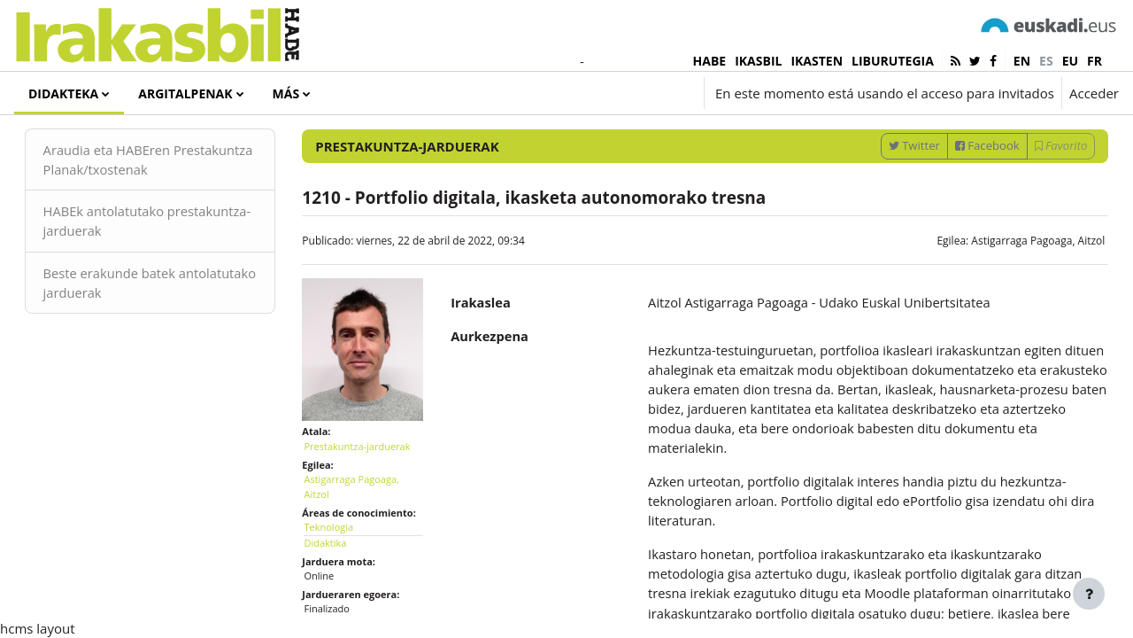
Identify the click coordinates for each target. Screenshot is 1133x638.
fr (1094, 60)
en (1022, 60)
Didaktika (338, 578)
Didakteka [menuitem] (63, 93)
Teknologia (341, 563)
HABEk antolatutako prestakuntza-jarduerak (140, 265)
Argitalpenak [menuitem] (185, 93)
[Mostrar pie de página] (1089, 594)
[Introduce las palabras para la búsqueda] (930, 141)
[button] (591, 93)
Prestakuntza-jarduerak (370, 481)
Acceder (1094, 93)
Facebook (962, 189)
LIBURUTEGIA (893, 60)
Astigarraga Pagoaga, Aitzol (1013, 284)
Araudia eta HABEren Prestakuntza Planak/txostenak (163, 203)
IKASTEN (816, 60)
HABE (710, 60)
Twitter (888, 189)
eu (1070, 60)
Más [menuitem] (286, 93)
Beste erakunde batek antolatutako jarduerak (139, 327)
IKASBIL (758, 60)
